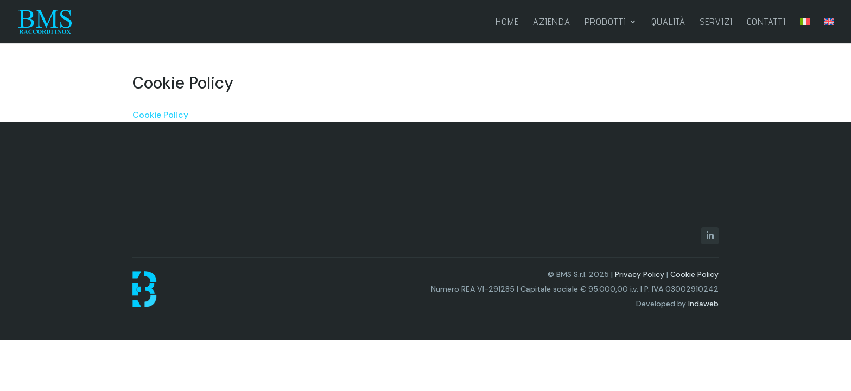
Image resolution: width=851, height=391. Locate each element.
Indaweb (703, 303)
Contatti (766, 22)
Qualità (668, 22)
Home (507, 22)
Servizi (716, 22)
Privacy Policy (639, 274)
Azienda (551, 22)
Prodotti (605, 22)
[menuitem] (805, 30)
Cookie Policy (160, 115)
